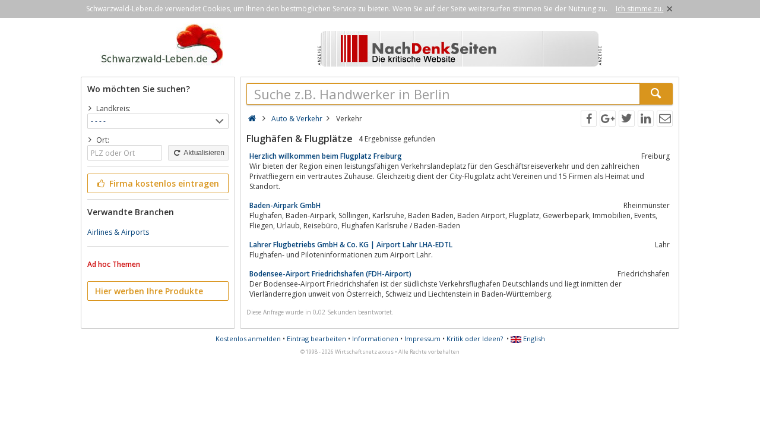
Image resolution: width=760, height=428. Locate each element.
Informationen (375, 338)
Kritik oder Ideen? (474, 338)
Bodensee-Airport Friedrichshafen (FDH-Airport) (330, 274)
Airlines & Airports (118, 232)
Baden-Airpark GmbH (285, 205)
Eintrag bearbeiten (316, 338)
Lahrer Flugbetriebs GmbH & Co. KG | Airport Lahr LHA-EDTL (350, 245)
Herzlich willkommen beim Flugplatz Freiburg (325, 156)
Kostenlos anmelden (248, 338)
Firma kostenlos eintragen (157, 183)
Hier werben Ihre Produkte (149, 291)
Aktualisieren (198, 153)
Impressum (422, 338)
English (528, 338)
